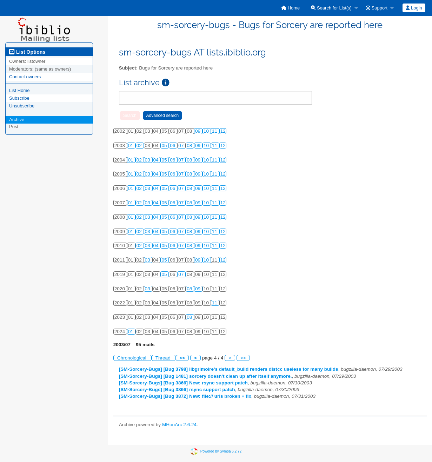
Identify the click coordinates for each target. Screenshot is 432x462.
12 (223, 131)
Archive (16, 119)
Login (414, 8)
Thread (163, 358)
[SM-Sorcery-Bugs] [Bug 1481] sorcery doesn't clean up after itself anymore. (205, 376)
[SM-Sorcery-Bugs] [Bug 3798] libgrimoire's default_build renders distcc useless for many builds (228, 369)
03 (148, 160)
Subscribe (19, 98)
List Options (27, 52)
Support (376, 8)
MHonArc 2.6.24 (179, 424)
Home (290, 8)
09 (198, 131)
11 (215, 131)
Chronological (132, 358)
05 (164, 145)
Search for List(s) (331, 8)
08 (190, 145)
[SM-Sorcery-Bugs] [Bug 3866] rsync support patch (177, 389)
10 (207, 131)
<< (182, 358)
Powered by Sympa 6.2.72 (220, 451)
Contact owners (25, 76)
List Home (19, 90)
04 (156, 160)
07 (181, 145)
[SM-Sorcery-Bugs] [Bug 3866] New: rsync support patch (183, 382)
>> (243, 358)
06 (173, 145)
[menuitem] (290, 8)
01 (131, 145)
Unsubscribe (21, 105)
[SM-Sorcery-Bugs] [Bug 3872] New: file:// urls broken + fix (185, 396)
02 (140, 145)
